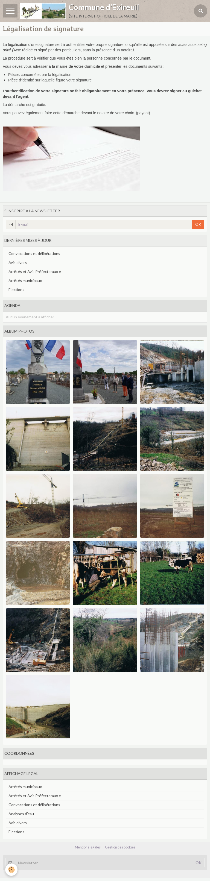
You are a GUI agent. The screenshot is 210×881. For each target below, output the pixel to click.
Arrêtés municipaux (25, 280)
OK (198, 224)
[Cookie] (11, 870)
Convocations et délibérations (34, 253)
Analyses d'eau (21, 813)
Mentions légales (88, 847)
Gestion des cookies (120, 847)
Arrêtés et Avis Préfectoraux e (34, 271)
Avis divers (17, 262)
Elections (16, 289)
